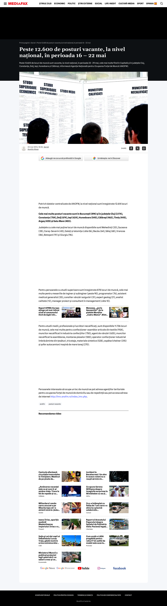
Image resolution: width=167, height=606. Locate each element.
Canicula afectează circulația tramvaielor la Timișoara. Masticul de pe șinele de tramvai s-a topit (49, 475)
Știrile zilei (45, 4)
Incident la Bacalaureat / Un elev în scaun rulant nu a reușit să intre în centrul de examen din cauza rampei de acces (97, 475)
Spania (150, 4)
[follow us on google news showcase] (66, 568)
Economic (59, 4)
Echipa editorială (42, 595)
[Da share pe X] (137, 148)
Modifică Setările (83, 601)
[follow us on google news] (48, 568)
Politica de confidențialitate (109, 595)
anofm (42, 404)
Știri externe (85, 4)
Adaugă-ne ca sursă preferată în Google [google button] (60, 158)
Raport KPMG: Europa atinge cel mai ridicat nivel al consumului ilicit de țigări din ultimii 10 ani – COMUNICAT (49, 311)
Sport (140, 4)
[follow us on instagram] (102, 568)
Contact (128, 595)
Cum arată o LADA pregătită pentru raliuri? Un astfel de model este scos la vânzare (95, 539)
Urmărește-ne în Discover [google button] (106, 158)
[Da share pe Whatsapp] (144, 148)
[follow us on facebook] (120, 568)
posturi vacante (55, 404)
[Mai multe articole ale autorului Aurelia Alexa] (23, 148)
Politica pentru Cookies (64, 595)
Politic (71, 4)
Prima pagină (24, 43)
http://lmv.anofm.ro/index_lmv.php (69, 396)
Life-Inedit (110, 4)
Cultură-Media (126, 4)
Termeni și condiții (85, 595)
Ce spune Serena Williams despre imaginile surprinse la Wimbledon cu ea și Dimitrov (97, 490)
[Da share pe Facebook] (131, 148)
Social (98, 4)
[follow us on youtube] (84, 568)
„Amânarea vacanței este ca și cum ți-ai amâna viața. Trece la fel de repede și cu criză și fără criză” (49, 490)
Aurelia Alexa (33, 149)
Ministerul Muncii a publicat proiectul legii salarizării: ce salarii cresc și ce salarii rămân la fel (48, 556)
